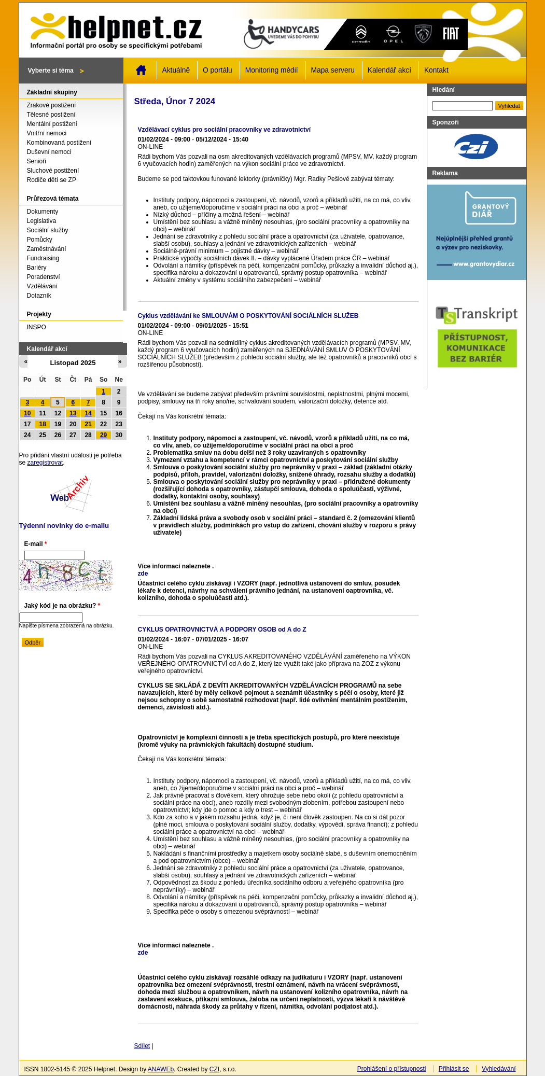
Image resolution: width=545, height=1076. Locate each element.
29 (103, 435)
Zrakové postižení (51, 105)
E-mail (35, 544)
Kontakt (436, 70)
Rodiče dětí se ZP (51, 180)
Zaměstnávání (46, 249)
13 (72, 413)
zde (143, 573)
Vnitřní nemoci (47, 133)
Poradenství (43, 277)
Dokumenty (43, 211)
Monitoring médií (271, 70)
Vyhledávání (499, 1068)
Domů (141, 70)
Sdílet (142, 1046)
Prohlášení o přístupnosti (391, 1068)
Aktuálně (176, 70)
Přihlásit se (454, 1068)
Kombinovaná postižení (59, 142)
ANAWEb (161, 1069)
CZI (214, 1069)
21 (88, 424)
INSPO (36, 327)
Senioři (36, 161)
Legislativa (42, 221)
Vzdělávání (42, 286)
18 (42, 424)
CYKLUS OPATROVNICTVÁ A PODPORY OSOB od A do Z (222, 629)
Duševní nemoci (49, 152)
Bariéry (37, 267)
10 (27, 413)
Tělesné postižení (51, 114)
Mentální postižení (52, 124)
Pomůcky (39, 239)
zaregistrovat (45, 462)
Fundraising (43, 258)
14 (88, 413)
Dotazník (39, 295)
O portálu (217, 70)
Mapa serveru (333, 70)
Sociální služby (47, 230)
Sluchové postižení (53, 170)
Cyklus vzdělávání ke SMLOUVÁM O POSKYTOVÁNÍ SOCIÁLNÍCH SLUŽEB (248, 315)
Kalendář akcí (389, 70)
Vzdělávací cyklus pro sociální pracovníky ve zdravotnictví (224, 129)
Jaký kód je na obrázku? (62, 605)
